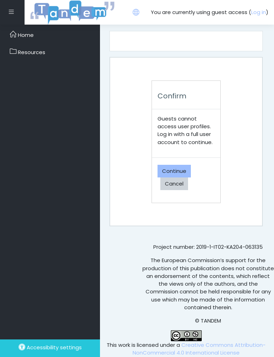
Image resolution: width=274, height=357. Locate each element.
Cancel (174, 183)
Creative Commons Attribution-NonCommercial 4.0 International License (199, 348)
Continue (174, 171)
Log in (258, 12)
